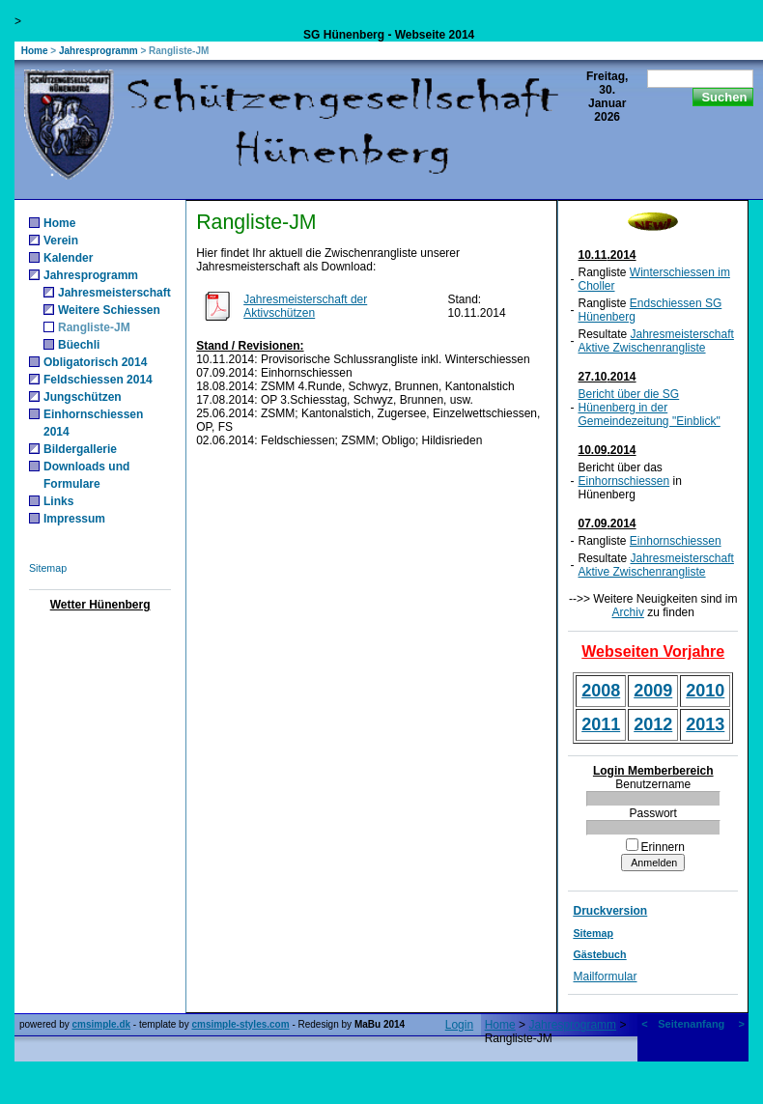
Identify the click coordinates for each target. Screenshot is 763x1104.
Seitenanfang (691, 1024)
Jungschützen (82, 397)
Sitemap (48, 568)
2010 (705, 690)
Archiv (628, 612)
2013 (705, 724)
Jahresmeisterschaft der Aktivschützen (305, 306)
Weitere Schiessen (109, 310)
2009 (653, 690)
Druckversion (610, 911)
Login (459, 1025)
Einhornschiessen (623, 481)
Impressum (74, 518)
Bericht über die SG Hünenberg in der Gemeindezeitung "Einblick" (649, 407)
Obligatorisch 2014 (95, 362)
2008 (600, 690)
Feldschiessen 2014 (98, 379)
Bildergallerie (80, 449)
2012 (653, 724)
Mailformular (604, 976)
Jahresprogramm (98, 50)
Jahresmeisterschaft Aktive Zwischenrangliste (655, 340)
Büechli (78, 345)
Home (34, 50)
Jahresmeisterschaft (114, 292)
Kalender (68, 258)
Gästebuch (599, 954)
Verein (60, 240)
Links (58, 501)
